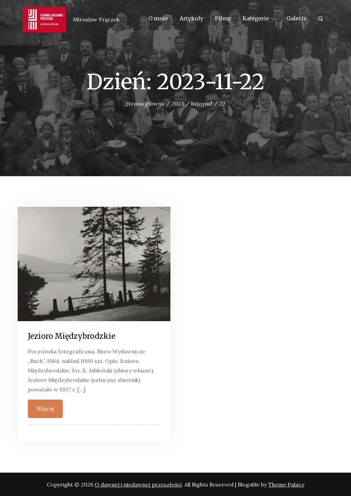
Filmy (223, 18)
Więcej (45, 408)
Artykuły (191, 18)
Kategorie (258, 18)
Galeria (297, 18)
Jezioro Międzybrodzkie (71, 336)
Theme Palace (286, 484)
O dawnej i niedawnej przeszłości (138, 484)
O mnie (158, 18)
